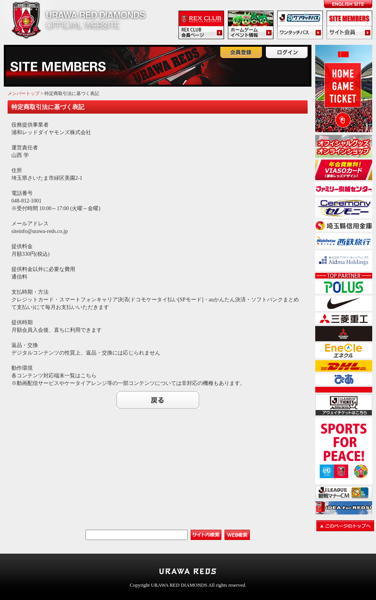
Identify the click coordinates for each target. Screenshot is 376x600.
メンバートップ (23, 93)
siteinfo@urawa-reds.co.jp (39, 231)
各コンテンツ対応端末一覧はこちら (53, 375)
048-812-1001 (26, 201)
